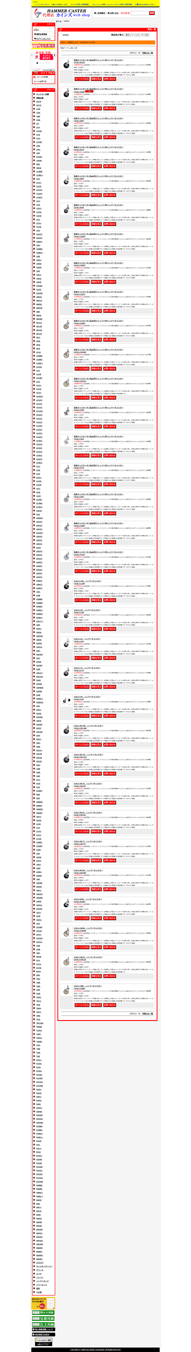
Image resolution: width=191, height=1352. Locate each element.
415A (38, 466)
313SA (38, 183)
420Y (38, 735)
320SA (38, 275)
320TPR (39, 293)
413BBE (39, 356)
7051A (38, 1001)
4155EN (39, 444)
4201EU (39, 525)
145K (38, 113)
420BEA (39, 610)
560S (38, 953)
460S (38, 798)
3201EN (39, 234)
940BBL (39, 1189)
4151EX (39, 407)
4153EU (39, 430)
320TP (38, 290)
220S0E (39, 157)
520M (38, 850)
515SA (38, 835)
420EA (38, 629)
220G (38, 150)
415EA (38, 478)
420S (38, 706)
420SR (38, 721)
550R (38, 949)
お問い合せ (114, 13)
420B (38, 595)
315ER (38, 216)
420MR (39, 691)
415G (38, 489)
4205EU (39, 573)
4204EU (39, 566)
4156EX (39, 459)
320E (38, 256)
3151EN (39, 190)
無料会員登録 (41, 34)
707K (38, 1019)
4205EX (39, 577)
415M (38, 496)
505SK (38, 820)
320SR (38, 282)
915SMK (39, 1086)
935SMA (39, 1178)
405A (38, 337)
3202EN (39, 238)
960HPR (39, 1255)
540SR (38, 901)
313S (38, 179)
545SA (38, 935)
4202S (38, 548)
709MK (39, 1027)
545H (38, 916)
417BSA (39, 507)
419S (38, 514)
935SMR (39, 1182)
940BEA (39, 1193)
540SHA (39, 894)
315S (38, 220)
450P (38, 776)
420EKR (39, 636)
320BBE (39, 249)
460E (38, 795)
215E (38, 135)
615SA (38, 964)
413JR (38, 374)
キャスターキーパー (44, 1266)
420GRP (39, 654)
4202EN (39, 536)
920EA (38, 1097)
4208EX (39, 588)
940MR (39, 1222)
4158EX (39, 463)
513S (38, 828)
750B (38, 1049)
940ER (38, 1200)
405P (38, 349)
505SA (38, 817)
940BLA (39, 1196)
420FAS (39, 647)
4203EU (39, 555)
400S (38, 312)
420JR (38, 662)
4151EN (39, 400)
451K (38, 784)
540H (38, 868)
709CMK (39, 1023)
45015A (39, 750)
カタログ (39, 1263)
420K (38, 669)
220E (38, 146)
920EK (38, 1100)
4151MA (39, 411)
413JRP (39, 378)
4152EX (39, 422)
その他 (39, 1292)
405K (38, 345)
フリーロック (41, 1285)
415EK (38, 481)
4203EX (39, 559)
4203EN (39, 551)
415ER (38, 485)
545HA (39, 920)
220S (38, 153)
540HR (39, 876)
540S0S (39, 887)
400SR (38, 315)
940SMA (39, 1241)
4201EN (39, 522)
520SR (38, 857)
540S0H (39, 883)
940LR (38, 1211)
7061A (38, 1012)
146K (38, 120)
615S (38, 960)
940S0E (39, 1226)
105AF (38, 105)
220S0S (39, 161)
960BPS (39, 1252)
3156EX (39, 197)
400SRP (39, 319)
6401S (38, 971)
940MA (39, 1218)
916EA (38, 1089)
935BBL (39, 1130)
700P (38, 990)
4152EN (39, 415)
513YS (38, 831)
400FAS (39, 301)
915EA (38, 1060)
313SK (38, 186)
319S (38, 231)
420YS (38, 739)
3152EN (39, 194)
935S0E (39, 1163)
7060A (38, 1008)
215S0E (39, 142)
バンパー (39, 1277)
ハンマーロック (42, 1281)
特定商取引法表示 (42, 1335)
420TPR (39, 732)
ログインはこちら (43, 39)
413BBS (39, 360)
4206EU (39, 581)
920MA (39, 1108)
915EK (38, 1064)
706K (38, 1016)
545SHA (39, 938)
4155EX (39, 452)
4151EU (39, 404)
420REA (39, 699)
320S (38, 271)
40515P (39, 334)
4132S (38, 352)
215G (38, 138)
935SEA (39, 1170)
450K (38, 772)
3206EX (39, 242)
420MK (39, 684)
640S (38, 975)
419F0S (39, 511)
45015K (39, 758)
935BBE (39, 1126)
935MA (39, 1156)
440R (38, 747)
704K (38, 994)
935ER (38, 1141)
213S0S (39, 131)
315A (38, 201)
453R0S (39, 791)
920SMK (39, 1123)
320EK (38, 264)
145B (38, 109)
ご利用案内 (100, 13)
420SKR (39, 717)
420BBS (39, 606)
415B (38, 470)
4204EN (39, 562)
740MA (39, 1038)
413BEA (39, 363)
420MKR (39, 688)
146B (38, 116)
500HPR (39, 809)
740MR (39, 1042)
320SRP (39, 286)
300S (38, 164)
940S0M (39, 1229)
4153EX (39, 433)
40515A (39, 323)
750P (38, 1056)
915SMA (39, 1082)
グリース (39, 1270)
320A (38, 245)
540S (38, 879)
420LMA (39, 677)
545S (38, 924)
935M (38, 1152)
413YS (38, 393)
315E (38, 205)
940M (38, 1215)
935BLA (39, 1137)
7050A (38, 997)
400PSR (39, 308)
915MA (39, 1071)
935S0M (39, 1167)
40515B (39, 326)
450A (38, 765)
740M (38, 1034)
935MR (39, 1159)
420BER (39, 614)
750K (38, 1053)
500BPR (39, 802)
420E (38, 625)
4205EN (39, 570)
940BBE (39, 1185)
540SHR (39, 898)
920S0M (39, 1115)
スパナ (39, 1274)
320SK (38, 279)
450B (38, 769)
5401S (38, 865)
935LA (38, 1148)
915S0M (39, 1078)
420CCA (39, 621)
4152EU (39, 419)
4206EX (39, 584)
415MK (39, 500)
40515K (39, 330)
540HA (39, 872)
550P (38, 946)
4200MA (39, 518)
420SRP (39, 724)
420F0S (39, 643)
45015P (39, 761)
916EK (38, 1093)
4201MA (39, 533)
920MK (39, 1112)
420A (38, 592)
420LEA (39, 673)
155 (37, 124)
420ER (38, 640)
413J (38, 371)
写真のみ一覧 (147, 53)
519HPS (39, 846)
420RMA (39, 702)
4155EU (39, 448)
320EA (38, 260)
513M (38, 824)
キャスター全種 (42, 94)
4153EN (39, 426)
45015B (39, 754)
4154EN (39, 437)
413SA (38, 385)
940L (38, 1204)
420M (38, 680)
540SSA (39, 905)
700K (38, 986)
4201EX (39, 529)
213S (38, 127)
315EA (38, 208)
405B (38, 341)
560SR (38, 957)
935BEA (39, 1134)
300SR (38, 168)
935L (38, 1145)
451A (38, 780)
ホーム (58, 21)
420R (38, 695)
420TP (38, 728)
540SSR (39, 909)
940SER (39, 1237)
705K (38, 1005)
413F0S (39, 367)
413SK (38, 389)
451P (38, 787)
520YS (38, 861)
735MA (39, 1030)
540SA (38, 890)
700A (38, 979)
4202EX (39, 544)
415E (38, 474)
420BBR (39, 603)
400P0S (39, 304)
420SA (38, 710)
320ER (38, 267)
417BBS (39, 503)
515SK (38, 839)
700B (38, 983)
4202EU (39, 540)
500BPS (39, 806)
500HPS (39, 813)
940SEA (39, 1233)
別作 (38, 1288)
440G (38, 743)
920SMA (39, 1119)
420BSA (39, 618)
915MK (39, 1075)
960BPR (39, 1248)
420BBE (39, 599)
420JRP (39, 665)
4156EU (39, 455)
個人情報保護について (44, 1329)
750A (38, 1045)
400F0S (39, 297)
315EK (38, 212)
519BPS (39, 842)
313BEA (39, 175)
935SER (39, 1174)
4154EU (39, 441)
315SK (38, 227)
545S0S (39, 931)
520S (38, 854)
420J (38, 658)
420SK (38, 713)
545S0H (39, 927)
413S (38, 382)
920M (38, 1104)
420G (38, 651)
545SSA (39, 942)
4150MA (39, 396)
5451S (38, 913)
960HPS (39, 1259)
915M (38, 1067)
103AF (38, 101)
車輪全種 (39, 98)
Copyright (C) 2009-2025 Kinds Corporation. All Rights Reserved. (95, 1350)
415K (38, 492)
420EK (38, 632)
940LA (38, 1207)
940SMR (39, 1244)
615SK (38, 968)
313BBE (39, 172)
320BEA (39, 253)
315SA (38, 223)
